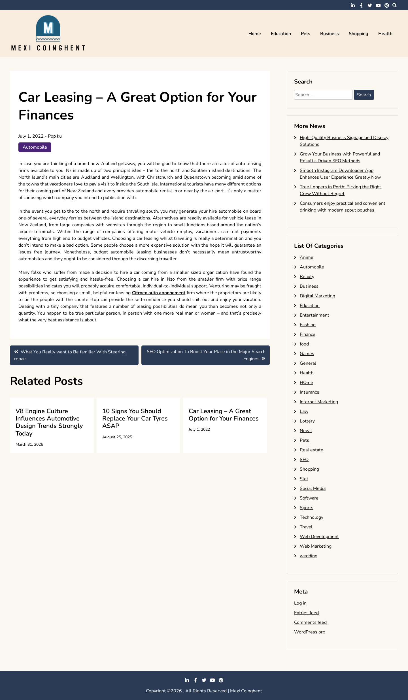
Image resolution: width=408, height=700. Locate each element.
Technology (311, 517)
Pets (305, 34)
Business (329, 34)
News (306, 431)
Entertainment (314, 315)
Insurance (309, 392)
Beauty (307, 277)
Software (309, 498)
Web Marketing (316, 546)
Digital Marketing (317, 296)
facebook (361, 5)
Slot (304, 479)
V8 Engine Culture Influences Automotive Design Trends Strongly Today (49, 422)
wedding (308, 556)
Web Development (319, 536)
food (304, 344)
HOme (306, 382)
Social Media (313, 488)
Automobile (35, 147)
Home (254, 34)
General (308, 363)
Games (307, 354)
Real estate (311, 450)
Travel (306, 527)
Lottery (307, 421)
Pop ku (55, 136)
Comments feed (310, 622)
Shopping (358, 34)
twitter (370, 5)
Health (385, 34)
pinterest (387, 5)
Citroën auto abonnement (159, 293)
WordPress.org (309, 632)
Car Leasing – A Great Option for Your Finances (224, 415)
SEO (304, 459)
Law (304, 411)
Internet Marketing (319, 402)
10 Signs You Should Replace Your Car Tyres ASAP (135, 418)
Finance (307, 334)
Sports (306, 508)
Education (281, 34)
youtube (378, 5)
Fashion (308, 325)
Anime (306, 257)
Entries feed (306, 613)
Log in (300, 603)
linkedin (353, 5)
